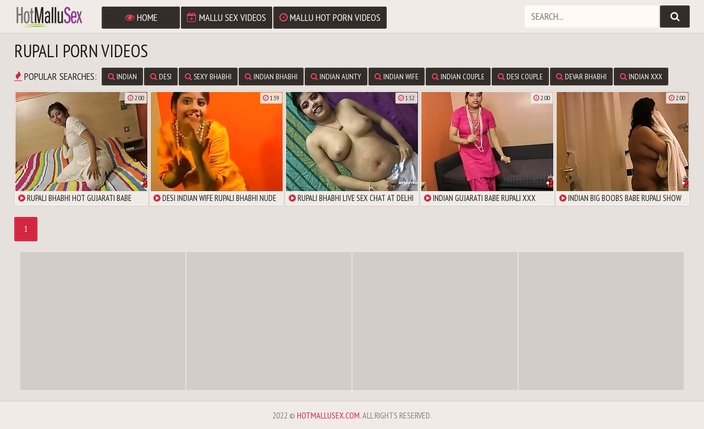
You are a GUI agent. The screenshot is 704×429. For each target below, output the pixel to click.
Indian (122, 77)
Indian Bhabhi (271, 77)
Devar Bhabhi (581, 77)
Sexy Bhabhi (208, 77)
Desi (161, 77)
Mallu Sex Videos (226, 17)
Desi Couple (520, 77)
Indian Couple (458, 77)
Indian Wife (397, 77)
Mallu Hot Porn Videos (330, 17)
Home (141, 17)
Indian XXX (641, 77)
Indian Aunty (336, 77)
